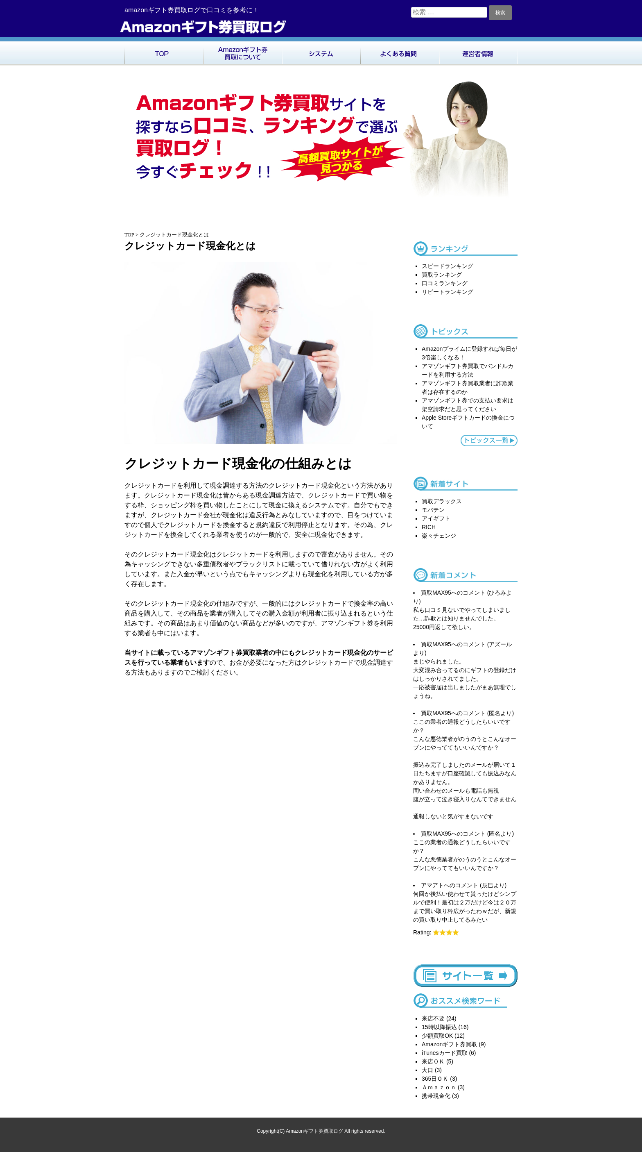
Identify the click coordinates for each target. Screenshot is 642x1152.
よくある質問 (399, 51)
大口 (427, 1070)
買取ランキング (442, 274)
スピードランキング (447, 266)
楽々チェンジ (439, 535)
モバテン (433, 510)
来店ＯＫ (433, 1061)
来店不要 (433, 1018)
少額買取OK (437, 1035)
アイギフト (436, 518)
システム (321, 51)
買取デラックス (442, 501)
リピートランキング (447, 292)
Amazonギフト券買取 (449, 1044)
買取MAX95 (436, 592)
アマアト (432, 885)
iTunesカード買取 (445, 1053)
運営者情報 (478, 51)
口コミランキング (445, 283)
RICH (429, 527)
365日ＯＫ (435, 1078)
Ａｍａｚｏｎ (439, 1087)
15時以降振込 (439, 1027)
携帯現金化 (436, 1096)
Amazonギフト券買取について (242, 51)
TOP (163, 51)
